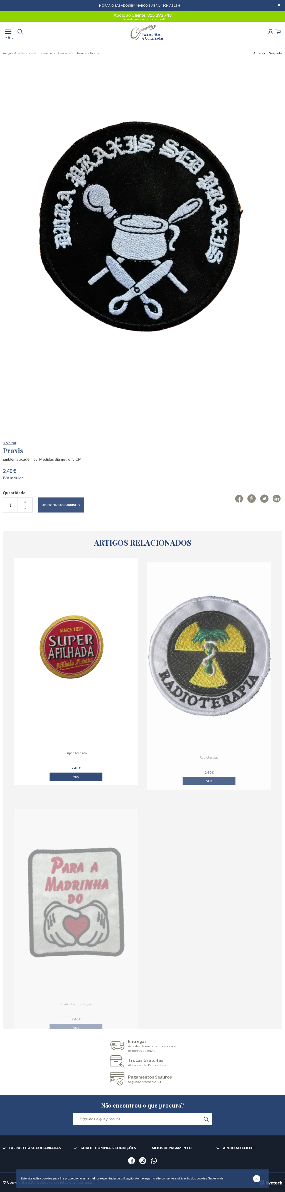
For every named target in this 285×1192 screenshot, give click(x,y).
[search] (20, 33)
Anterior (259, 53)
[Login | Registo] (270, 31)
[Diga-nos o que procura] (142, 1119)
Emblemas (45, 53)
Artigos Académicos (18, 53)
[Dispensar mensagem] (279, 3)
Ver (76, 801)
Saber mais (215, 1178)
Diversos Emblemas (71, 53)
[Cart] (278, 31)
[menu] (8, 33)
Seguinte (275, 53)
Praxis (94, 53)
